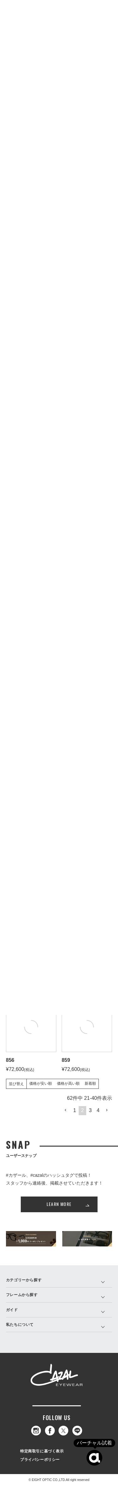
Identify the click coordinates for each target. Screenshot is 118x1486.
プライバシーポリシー (40, 1459)
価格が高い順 (68, 1083)
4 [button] (98, 1110)
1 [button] (74, 1110)
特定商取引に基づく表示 (42, 1451)
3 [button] (90, 1110)
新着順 (90, 1083)
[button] (66, 1110)
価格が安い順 (40, 1083)
